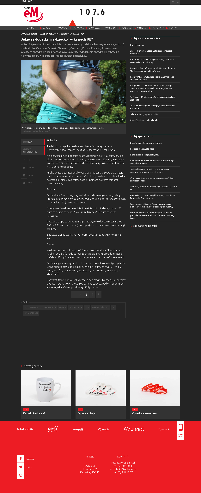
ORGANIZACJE (75, 307)
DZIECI (62, 307)
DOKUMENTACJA (33, 307)
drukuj (30, 175)
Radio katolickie (25, 429)
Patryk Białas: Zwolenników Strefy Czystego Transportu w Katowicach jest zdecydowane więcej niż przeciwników (151, 88)
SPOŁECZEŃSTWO (100, 307)
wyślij (30, 182)
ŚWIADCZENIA (31, 313)
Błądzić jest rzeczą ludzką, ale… (145, 120)
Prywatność (164, 429)
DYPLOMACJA (50, 307)
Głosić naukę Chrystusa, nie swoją (146, 143)
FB (29, 160)
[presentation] (31, 479)
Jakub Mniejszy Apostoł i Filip (144, 114)
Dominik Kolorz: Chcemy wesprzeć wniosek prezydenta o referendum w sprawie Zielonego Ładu (152, 215)
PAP (87, 307)
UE (113, 307)
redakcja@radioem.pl (123, 462)
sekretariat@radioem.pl (123, 469)
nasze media (26, 1)
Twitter (31, 167)
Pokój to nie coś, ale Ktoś (142, 149)
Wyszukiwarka (177, 2)
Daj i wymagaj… (137, 45)
